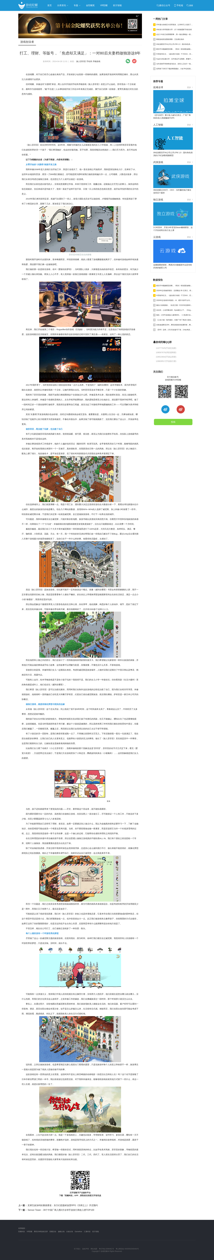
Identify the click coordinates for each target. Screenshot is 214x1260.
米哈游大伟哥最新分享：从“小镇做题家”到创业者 (174, 29)
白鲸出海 (69, 1232)
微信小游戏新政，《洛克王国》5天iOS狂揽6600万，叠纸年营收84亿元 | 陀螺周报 (174, 305)
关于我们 (77, 1249)
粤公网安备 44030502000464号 (127, 1249)
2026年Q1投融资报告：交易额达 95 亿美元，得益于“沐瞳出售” (174, 290)
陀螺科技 (21, 1232)
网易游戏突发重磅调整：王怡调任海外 (170, 39)
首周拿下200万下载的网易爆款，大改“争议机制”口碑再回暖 (174, 69)
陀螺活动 (53, 1232)
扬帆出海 (61, 1232)
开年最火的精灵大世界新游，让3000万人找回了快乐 (174, 25)
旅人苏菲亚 (81, 61)
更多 (190, 87)
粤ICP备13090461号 (106, 1249)
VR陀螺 (29, 1232)
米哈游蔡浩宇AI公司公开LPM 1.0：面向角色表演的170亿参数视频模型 (174, 44)
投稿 (173, 422)
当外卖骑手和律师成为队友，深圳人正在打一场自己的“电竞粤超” (174, 64)
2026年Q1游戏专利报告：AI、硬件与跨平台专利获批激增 (174, 300)
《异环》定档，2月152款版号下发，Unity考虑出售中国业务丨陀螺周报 (174, 330)
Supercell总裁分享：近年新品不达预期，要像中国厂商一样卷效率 (174, 59)
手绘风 (89, 61)
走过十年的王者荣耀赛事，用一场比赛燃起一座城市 (174, 34)
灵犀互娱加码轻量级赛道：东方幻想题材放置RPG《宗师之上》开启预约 (58, 1205)
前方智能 (95, 1232)
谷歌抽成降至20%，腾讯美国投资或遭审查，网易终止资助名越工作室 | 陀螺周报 (174, 325)
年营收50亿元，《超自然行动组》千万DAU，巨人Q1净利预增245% (174, 54)
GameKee (78, 1232)
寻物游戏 (96, 61)
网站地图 (94, 1249)
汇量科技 (87, 1232)
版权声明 (85, 1249)
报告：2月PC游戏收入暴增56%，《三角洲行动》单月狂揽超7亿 (174, 315)
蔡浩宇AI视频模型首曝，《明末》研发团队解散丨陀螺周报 (174, 49)
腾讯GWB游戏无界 (41, 1232)
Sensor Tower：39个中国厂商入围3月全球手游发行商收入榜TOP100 (56, 1210)
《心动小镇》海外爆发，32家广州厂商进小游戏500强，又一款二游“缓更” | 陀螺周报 (174, 320)
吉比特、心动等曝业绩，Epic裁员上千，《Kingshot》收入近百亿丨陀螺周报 (174, 310)
